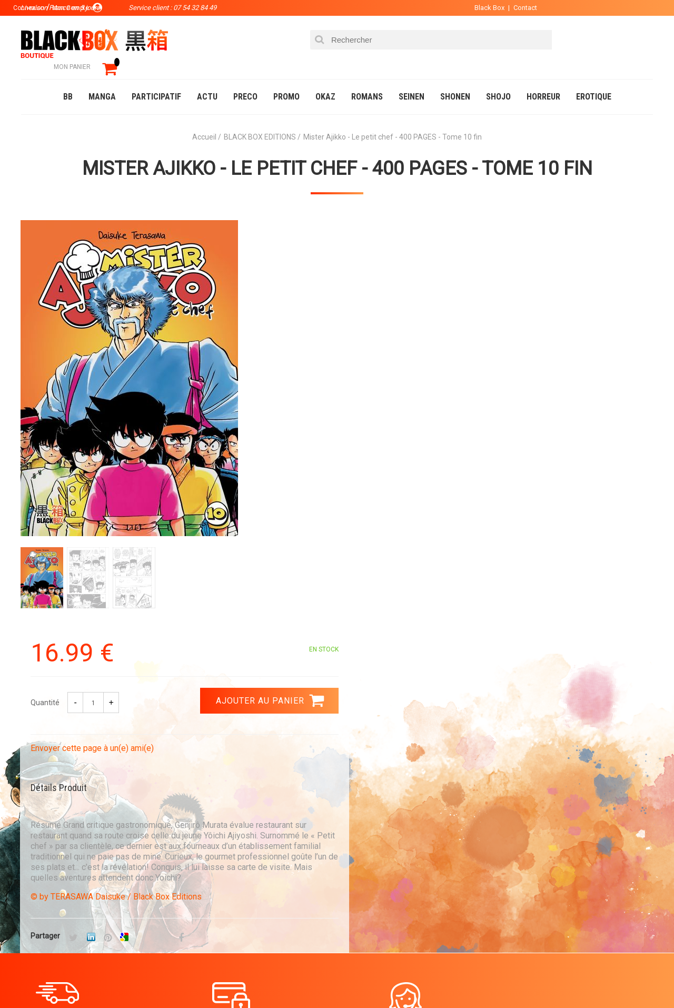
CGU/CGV (357, 892)
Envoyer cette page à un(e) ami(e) (409, 336)
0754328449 (379, 743)
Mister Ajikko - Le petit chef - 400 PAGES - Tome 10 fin (337, 153)
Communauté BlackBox (177, 978)
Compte (356, 859)
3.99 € (49, 753)
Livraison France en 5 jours (564, 750)
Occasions (255, 978)
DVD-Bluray (97, 978)
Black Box (484, 8)
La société (240, 842)
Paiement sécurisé (239, 743)
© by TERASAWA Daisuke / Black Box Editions (433, 485)
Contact (520, 8)
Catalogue (42, 978)
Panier (353, 842)
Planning (238, 892)
